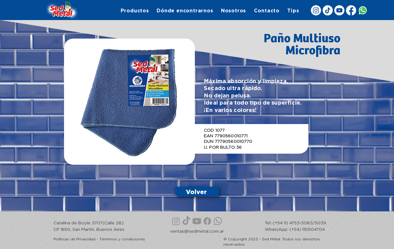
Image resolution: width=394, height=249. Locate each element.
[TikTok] (328, 10)
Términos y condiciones (122, 239)
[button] (135, 10)
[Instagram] (316, 10)
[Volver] (197, 192)
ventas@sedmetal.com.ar (197, 231)
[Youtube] (339, 10)
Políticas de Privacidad (74, 239)
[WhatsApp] (363, 10)
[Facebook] (351, 10)
